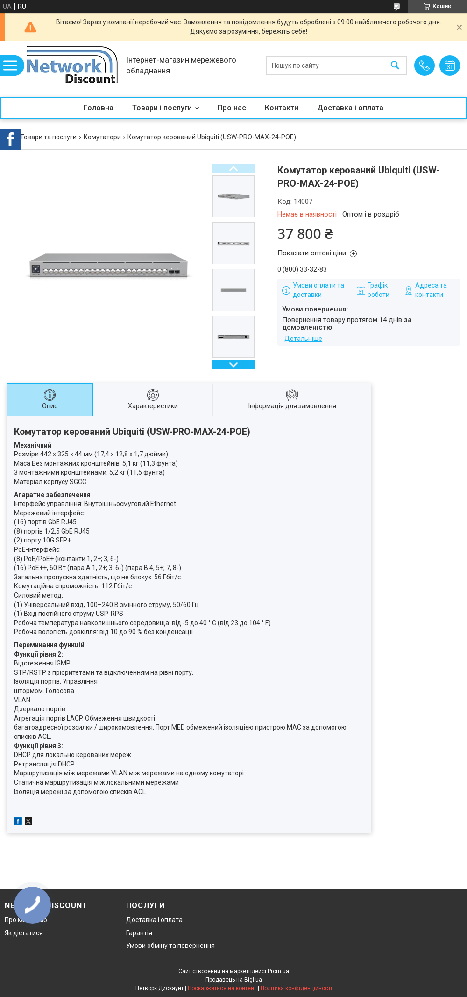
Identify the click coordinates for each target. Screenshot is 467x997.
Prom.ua (278, 971)
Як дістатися (24, 933)
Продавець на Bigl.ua (233, 979)
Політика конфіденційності (296, 988)
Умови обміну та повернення (170, 945)
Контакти (281, 107)
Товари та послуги (48, 137)
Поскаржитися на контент (222, 988)
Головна (98, 107)
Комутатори (102, 137)
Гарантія (139, 933)
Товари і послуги (162, 107)
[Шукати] (395, 65)
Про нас (232, 107)
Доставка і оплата (350, 107)
